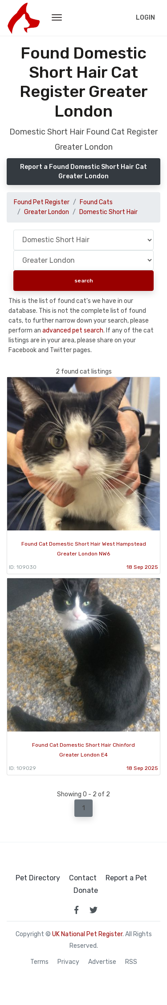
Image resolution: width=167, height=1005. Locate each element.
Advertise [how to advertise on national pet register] (102, 962)
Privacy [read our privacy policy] (68, 962)
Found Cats (96, 202)
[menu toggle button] (56, 18)
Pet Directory (38, 878)
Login (145, 17)
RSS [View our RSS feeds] (131, 962)
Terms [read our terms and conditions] (39, 962)
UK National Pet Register (87, 934)
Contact (83, 878)
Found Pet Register (41, 202)
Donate (85, 890)
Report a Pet (126, 878)
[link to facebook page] (76, 910)
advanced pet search (72, 330)
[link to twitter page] (93, 910)
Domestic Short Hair (108, 212)
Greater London (46, 212)
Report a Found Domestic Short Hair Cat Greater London (83, 171)
